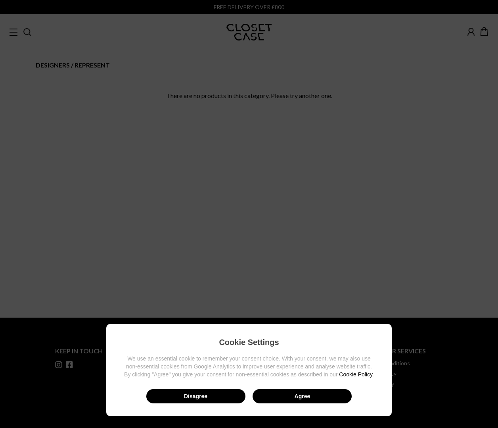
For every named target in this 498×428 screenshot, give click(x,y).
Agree (302, 396)
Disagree (195, 396)
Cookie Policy (355, 374)
